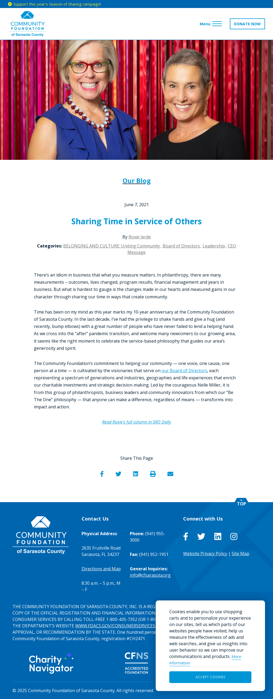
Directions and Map (101, 569)
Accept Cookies (210, 677)
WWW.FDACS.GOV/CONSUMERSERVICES (115, 626)
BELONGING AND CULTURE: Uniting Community (111, 246)
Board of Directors (181, 246)
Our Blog (137, 180)
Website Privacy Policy (205, 553)
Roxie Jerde (140, 237)
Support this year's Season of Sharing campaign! (57, 4)
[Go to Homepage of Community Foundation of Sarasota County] (27, 23)
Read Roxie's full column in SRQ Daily (136, 422)
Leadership (214, 246)
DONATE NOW (247, 23)
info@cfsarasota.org (150, 575)
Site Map (240, 553)
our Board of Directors (184, 370)
